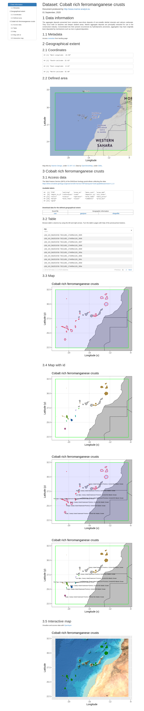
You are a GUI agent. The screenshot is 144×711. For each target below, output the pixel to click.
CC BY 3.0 (71, 166)
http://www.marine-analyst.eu (77, 9)
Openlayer (68, 625)
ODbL (100, 166)
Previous (118, 270)
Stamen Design (56, 166)
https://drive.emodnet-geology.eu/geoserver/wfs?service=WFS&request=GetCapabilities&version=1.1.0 (78, 184)
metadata (51, 38)
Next (130, 270)
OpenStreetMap (87, 166)
